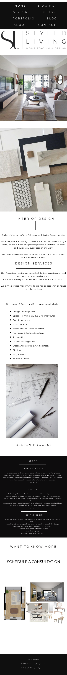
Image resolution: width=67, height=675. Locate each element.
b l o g (51, 18)
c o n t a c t (46, 25)
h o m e (20, 5)
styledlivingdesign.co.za (35, 664)
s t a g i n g (46, 5)
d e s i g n (49, 12)
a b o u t (20, 25)
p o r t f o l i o (23, 18)
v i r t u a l (21, 12)
